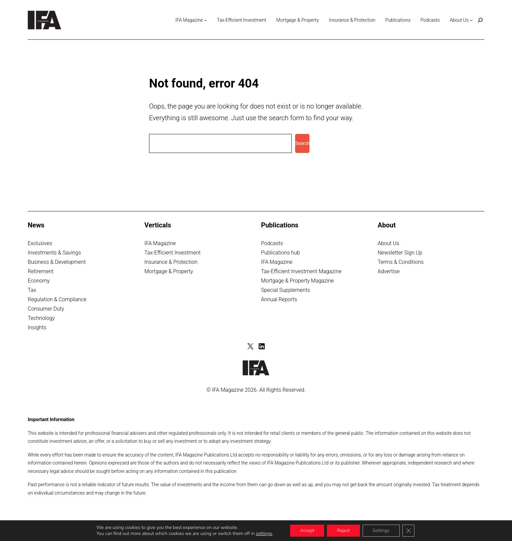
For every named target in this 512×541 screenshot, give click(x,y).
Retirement (40, 271)
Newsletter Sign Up (400, 252)
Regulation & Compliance (57, 299)
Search (302, 143)
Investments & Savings (54, 252)
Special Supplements (285, 290)
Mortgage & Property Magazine (297, 281)
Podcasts (272, 243)
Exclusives (40, 243)
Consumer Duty (46, 309)
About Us (388, 243)
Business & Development (57, 262)
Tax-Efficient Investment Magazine (301, 271)
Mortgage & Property (168, 271)
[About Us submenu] (471, 20)
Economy (39, 281)
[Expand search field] (480, 20)
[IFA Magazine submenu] (205, 20)
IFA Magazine (160, 243)
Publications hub (280, 252)
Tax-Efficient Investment (172, 252)
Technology (41, 318)
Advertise (389, 271)
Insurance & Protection (171, 262)
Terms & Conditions (401, 262)
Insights (37, 327)
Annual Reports (279, 299)
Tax (32, 290)
